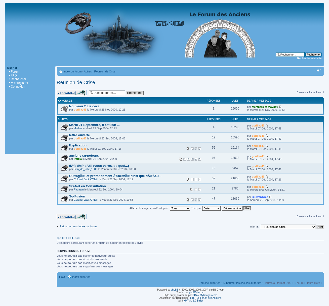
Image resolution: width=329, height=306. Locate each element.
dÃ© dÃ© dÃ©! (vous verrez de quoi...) (99, 166)
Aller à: (254, 226)
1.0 (193, 300)
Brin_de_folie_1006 (85, 169)
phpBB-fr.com (196, 292)
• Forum (14, 71)
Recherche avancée (309, 58)
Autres (88, 71)
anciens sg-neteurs (84, 155)
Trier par (206, 208)
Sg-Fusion (77, 196)
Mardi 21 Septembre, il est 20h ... (94, 125)
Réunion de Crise (104, 71)
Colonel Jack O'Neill (86, 179)
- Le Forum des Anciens (205, 298)
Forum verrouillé (71, 93)
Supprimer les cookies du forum (242, 282)
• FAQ (13, 75)
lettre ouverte (79, 135)
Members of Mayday (265, 106)
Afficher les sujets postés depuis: (159, 208)
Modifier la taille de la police (318, 70)
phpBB (174, 289)
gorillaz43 (80, 109)
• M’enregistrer (18, 83)
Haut (62, 276)
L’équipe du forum (209, 282)
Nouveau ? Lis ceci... (85, 106)
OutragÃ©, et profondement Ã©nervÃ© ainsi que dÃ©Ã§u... (115, 176)
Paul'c (78, 158)
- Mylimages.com (205, 295)
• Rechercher (17, 79)
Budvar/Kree (260, 196)
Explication (77, 145)
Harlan (78, 128)
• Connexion (17, 86)
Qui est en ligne (68, 238)
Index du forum (72, 71)
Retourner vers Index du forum (78, 226)
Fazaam (79, 189)
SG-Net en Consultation (87, 186)
